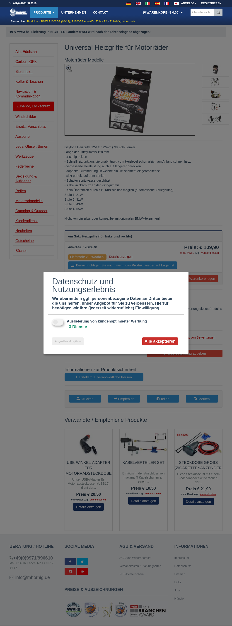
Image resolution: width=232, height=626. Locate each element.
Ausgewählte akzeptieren (67, 341)
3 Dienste (76, 327)
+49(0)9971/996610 (24, 3)
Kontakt (100, 12)
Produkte (44, 12)
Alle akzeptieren (160, 341)
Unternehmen (73, 12)
